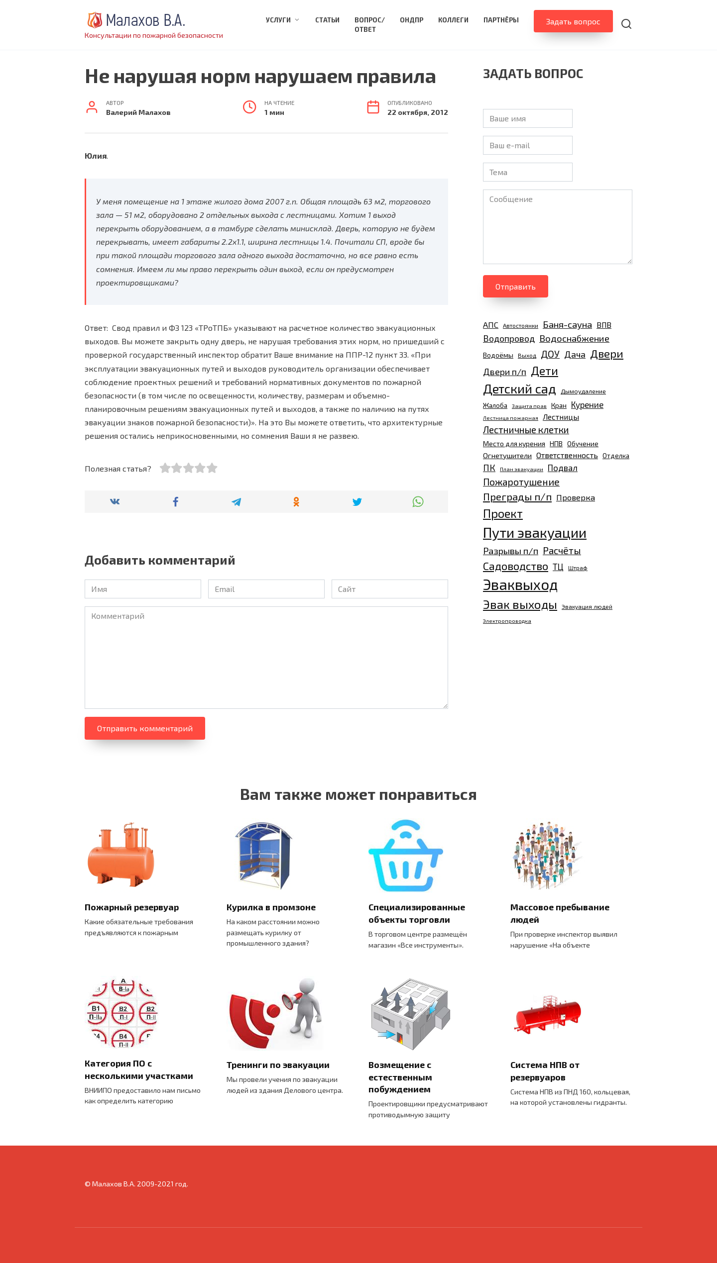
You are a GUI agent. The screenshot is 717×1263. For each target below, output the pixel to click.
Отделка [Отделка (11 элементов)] (615, 456)
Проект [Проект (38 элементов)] (503, 513)
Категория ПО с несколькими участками (139, 1069)
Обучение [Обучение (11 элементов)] (582, 444)
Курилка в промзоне (271, 906)
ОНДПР (411, 20)
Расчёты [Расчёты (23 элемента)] (562, 550)
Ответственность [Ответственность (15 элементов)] (567, 455)
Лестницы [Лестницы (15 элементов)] (561, 416)
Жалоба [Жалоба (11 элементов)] (495, 405)
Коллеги (453, 20)
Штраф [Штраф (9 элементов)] (578, 567)
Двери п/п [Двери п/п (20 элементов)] (504, 371)
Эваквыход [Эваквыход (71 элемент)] (520, 584)
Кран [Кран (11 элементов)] (559, 405)
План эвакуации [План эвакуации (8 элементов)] (521, 469)
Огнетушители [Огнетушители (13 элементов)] (507, 455)
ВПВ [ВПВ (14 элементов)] (604, 324)
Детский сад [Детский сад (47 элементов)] (519, 388)
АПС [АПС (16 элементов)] (490, 324)
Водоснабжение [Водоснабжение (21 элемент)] (574, 338)
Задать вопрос (573, 21)
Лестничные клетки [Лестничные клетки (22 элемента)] (526, 429)
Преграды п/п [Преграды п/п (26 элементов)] (517, 496)
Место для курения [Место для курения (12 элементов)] (514, 443)
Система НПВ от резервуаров (545, 1070)
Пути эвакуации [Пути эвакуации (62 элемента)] (535, 532)
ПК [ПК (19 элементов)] (489, 467)
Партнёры (501, 20)
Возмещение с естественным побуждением (400, 1076)
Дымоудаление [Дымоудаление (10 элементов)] (583, 391)
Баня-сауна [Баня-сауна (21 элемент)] (567, 324)
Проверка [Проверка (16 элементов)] (575, 497)
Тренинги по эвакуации (278, 1064)
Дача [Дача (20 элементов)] (575, 354)
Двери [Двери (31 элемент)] (606, 353)
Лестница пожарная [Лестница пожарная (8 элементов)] (510, 417)
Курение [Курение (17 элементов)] (587, 404)
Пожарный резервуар (132, 906)
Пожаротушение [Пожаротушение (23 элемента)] (521, 481)
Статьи (327, 20)
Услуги (278, 20)
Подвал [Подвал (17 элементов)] (563, 468)
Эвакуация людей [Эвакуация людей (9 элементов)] (587, 606)
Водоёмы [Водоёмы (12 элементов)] (498, 355)
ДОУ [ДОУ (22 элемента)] (550, 354)
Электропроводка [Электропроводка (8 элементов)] (507, 620)
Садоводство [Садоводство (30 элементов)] (515, 565)
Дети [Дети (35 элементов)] (544, 371)
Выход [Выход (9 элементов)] (527, 355)
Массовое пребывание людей (559, 913)
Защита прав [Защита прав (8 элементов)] (529, 405)
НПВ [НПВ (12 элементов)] (556, 443)
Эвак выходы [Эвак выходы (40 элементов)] (520, 604)
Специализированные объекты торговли (416, 913)
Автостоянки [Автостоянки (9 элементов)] (520, 325)
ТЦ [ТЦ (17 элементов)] (558, 567)
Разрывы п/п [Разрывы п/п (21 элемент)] (510, 550)
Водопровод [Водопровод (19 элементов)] (509, 338)
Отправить (515, 286)
